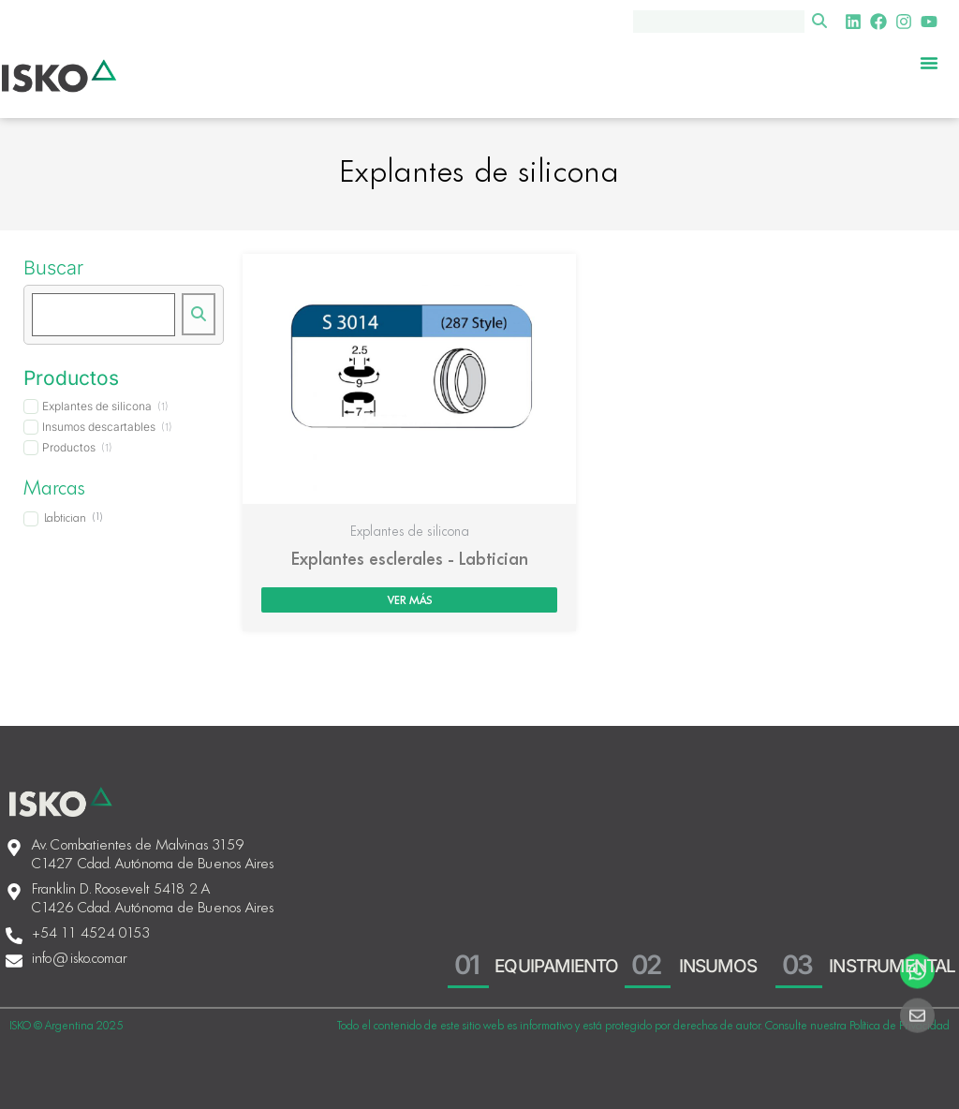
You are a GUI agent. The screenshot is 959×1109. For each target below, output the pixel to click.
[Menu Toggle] (929, 62)
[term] (96, 406)
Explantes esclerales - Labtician (409, 560)
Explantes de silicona (409, 532)
